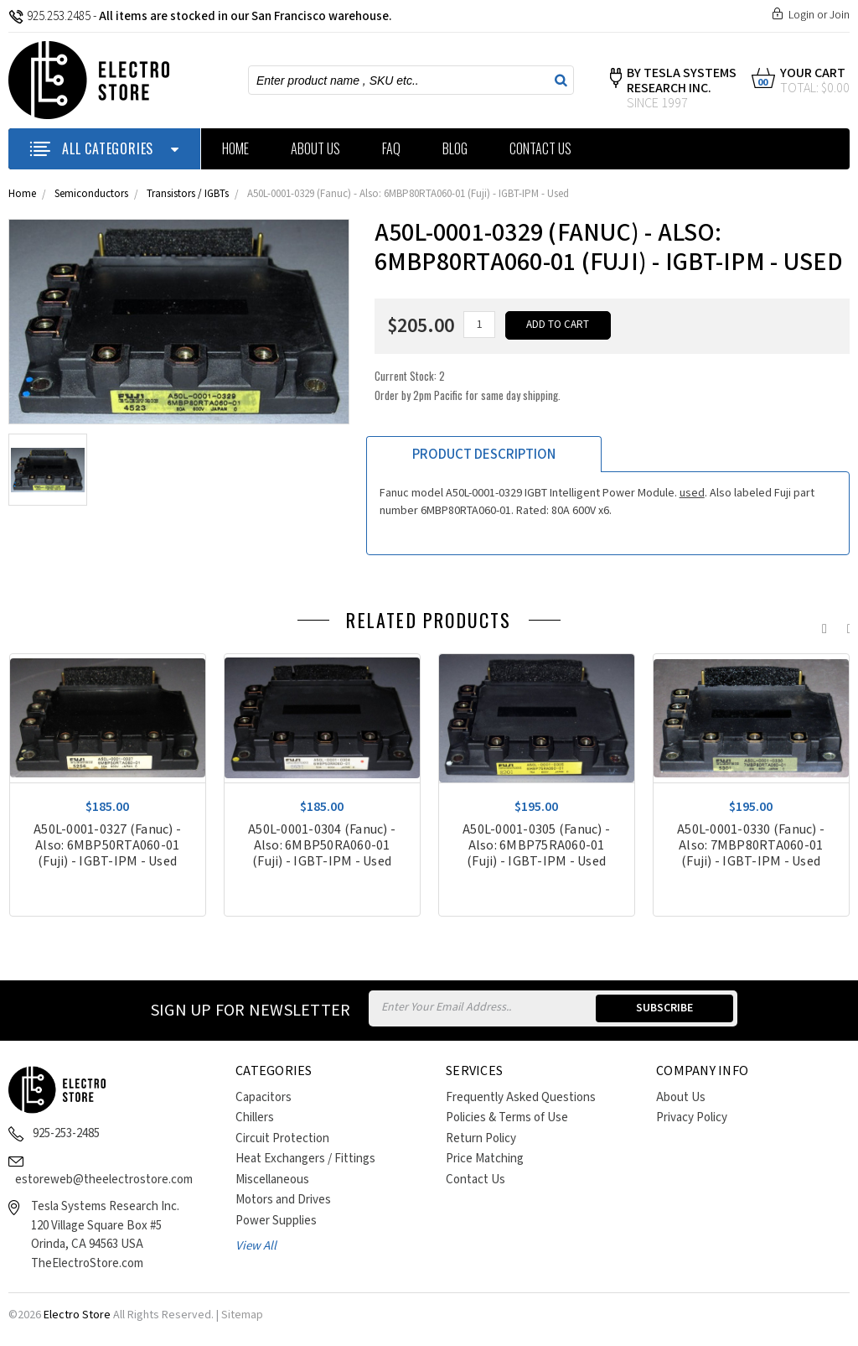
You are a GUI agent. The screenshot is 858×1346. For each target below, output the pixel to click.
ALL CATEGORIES (104, 148)
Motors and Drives (283, 1200)
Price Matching (485, 1159)
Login (801, 15)
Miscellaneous (272, 1179)
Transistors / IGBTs (188, 194)
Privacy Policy (691, 1117)
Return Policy (481, 1138)
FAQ (391, 148)
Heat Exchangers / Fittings (305, 1159)
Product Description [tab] (484, 454)
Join (840, 15)
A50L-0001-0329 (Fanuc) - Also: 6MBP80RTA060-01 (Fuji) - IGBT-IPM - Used (408, 194)
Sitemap (242, 1315)
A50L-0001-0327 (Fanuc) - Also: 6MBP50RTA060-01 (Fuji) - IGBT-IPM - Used (107, 845)
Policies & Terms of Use (507, 1117)
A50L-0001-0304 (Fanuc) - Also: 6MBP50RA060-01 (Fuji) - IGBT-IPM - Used (321, 845)
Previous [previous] (820, 624)
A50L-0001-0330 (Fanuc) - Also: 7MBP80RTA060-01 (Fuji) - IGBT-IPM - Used (750, 845)
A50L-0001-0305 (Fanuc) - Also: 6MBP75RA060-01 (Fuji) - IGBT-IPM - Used (536, 845)
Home (235, 148)
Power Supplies (276, 1221)
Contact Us (540, 148)
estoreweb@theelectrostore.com (104, 1179)
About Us (315, 148)
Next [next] (845, 624)
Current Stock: (468, 385)
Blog (455, 148)
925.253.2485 (49, 16)
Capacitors (263, 1097)
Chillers (254, 1117)
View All (256, 1246)
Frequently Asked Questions (521, 1097)
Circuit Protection (282, 1138)
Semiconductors (91, 194)
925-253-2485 (66, 1133)
